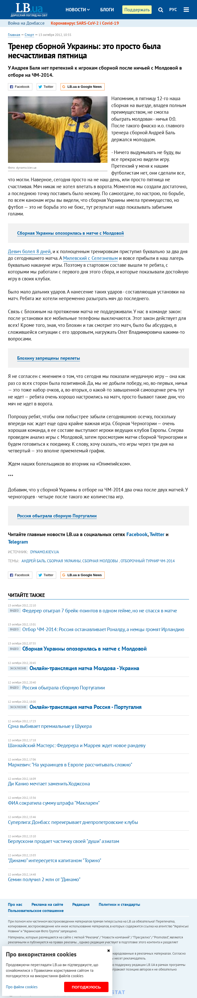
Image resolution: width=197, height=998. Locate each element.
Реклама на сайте (47, 904)
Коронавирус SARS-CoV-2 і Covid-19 (85, 23)
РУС (173, 9)
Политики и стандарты (119, 904)
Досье (103, 29)
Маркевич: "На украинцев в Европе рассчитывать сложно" (70, 764)
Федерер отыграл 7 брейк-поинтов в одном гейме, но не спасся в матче (92, 610)
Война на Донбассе (26, 23)
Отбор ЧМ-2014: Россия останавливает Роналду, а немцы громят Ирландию (96, 629)
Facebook (136, 534)
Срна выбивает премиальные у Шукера (50, 726)
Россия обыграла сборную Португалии (57, 516)
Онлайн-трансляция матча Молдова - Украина (73, 668)
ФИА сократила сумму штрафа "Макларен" (54, 803)
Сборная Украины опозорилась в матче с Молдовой (70, 233)
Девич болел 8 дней (29, 251)
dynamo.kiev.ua (44, 551)
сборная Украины (64, 560)
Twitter (157, 534)
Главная (14, 34)
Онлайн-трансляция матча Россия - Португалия (75, 706)
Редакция (81, 904)
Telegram (18, 541)
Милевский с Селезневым (90, 258)
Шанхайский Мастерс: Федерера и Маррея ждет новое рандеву (76, 745)
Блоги (107, 10)
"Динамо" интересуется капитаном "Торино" (54, 860)
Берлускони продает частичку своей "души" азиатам (63, 841)
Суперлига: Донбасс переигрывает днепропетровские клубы (73, 822)
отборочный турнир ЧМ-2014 (148, 560)
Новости (78, 10)
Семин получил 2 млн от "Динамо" (44, 879)
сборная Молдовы (100, 560)
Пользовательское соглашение (36, 910)
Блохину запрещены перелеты (48, 358)
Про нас (15, 904)
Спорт (29, 34)
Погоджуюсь (86, 987)
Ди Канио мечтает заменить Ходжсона (49, 783)
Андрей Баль (33, 560)
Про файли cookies (21, 986)
